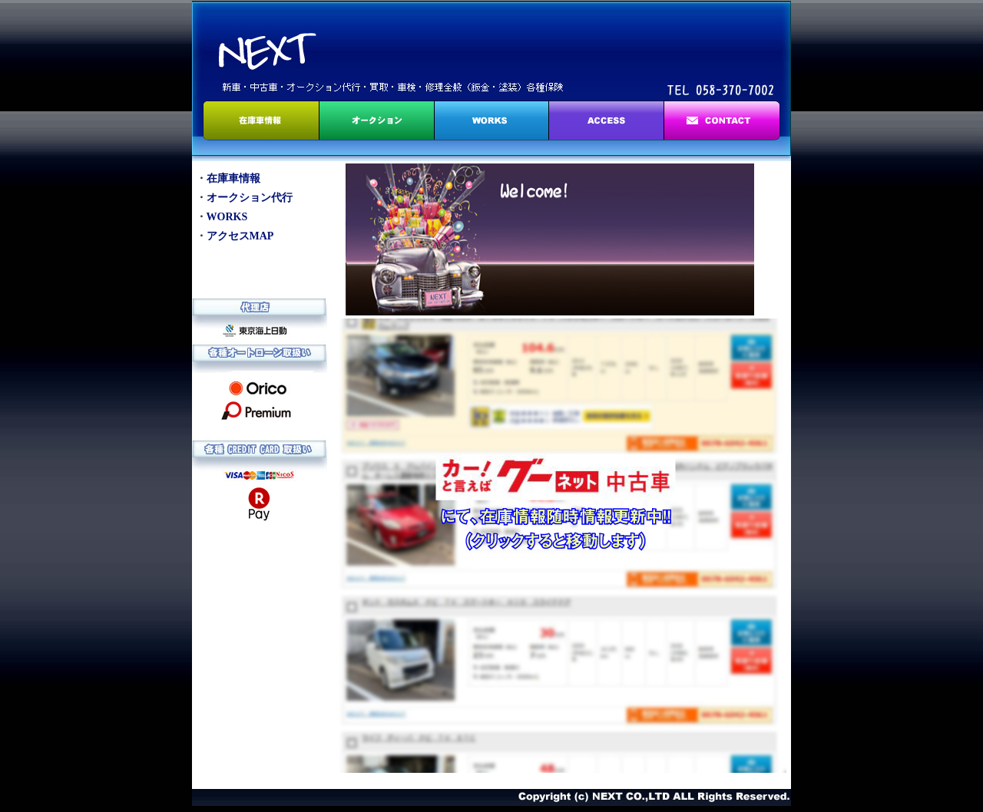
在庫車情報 (233, 178)
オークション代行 (250, 197)
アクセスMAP (240, 236)
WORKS (227, 217)
